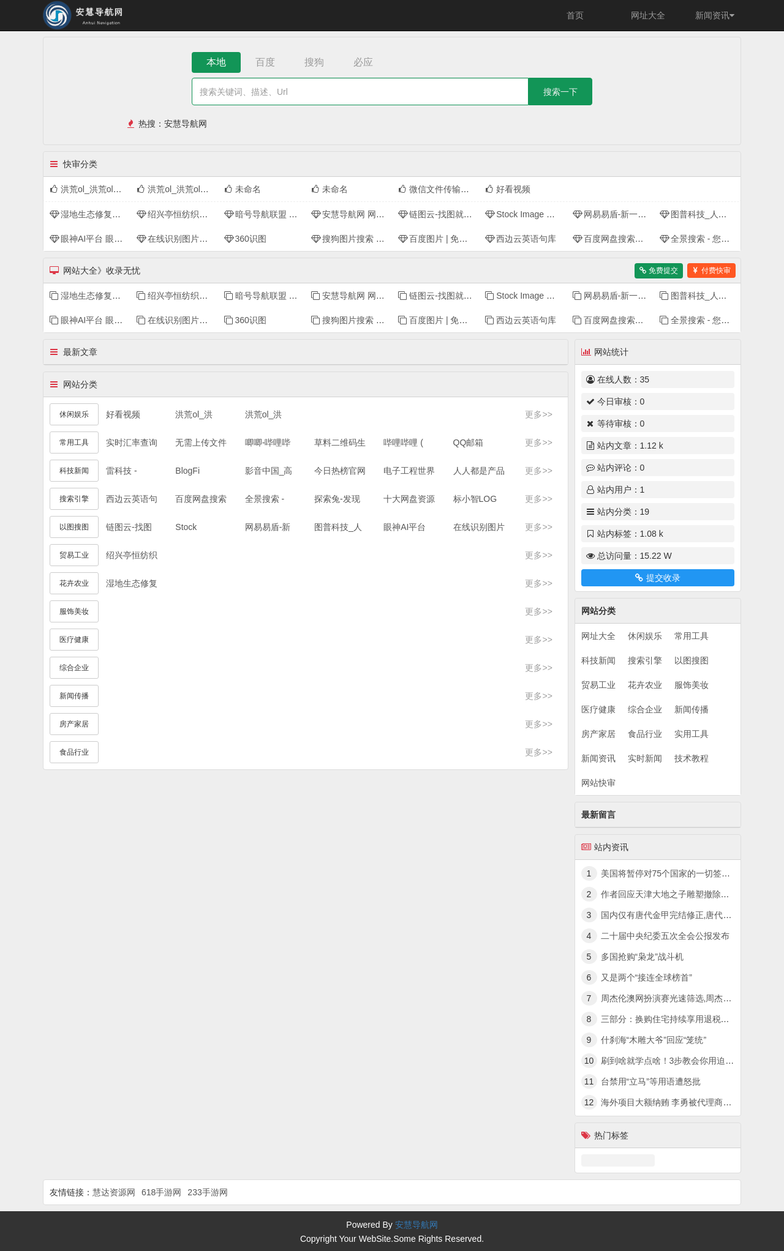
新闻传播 (691, 709)
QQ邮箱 (468, 442)
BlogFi (187, 471)
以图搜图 (691, 660)
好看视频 (507, 189)
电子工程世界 (409, 471)
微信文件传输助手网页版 (450, 189)
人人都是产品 (479, 471)
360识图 (245, 239)
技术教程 (691, 758)
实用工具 (691, 734)
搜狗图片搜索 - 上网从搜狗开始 (376, 239)
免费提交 (658, 270)
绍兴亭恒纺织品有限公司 (189, 214)
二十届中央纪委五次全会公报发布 (665, 936)
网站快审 (598, 783)
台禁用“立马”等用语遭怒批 (651, 1081)
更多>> (538, 414)
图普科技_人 (338, 527)
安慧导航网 (185, 124)
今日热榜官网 (340, 471)
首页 (575, 15)
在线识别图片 (479, 527)
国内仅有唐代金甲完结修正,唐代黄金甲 (675, 915)
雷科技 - (121, 471)
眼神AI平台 (404, 527)
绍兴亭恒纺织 (131, 555)
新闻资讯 (714, 15)
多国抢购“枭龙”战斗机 (642, 957)
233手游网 (207, 1192)
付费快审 (711, 270)
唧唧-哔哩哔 (268, 442)
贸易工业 (598, 685)
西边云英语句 (131, 499)
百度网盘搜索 (201, 499)
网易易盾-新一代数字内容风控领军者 (648, 214)
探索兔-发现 (337, 499)
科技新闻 (598, 660)
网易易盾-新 (268, 527)
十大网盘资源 (409, 499)
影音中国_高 (269, 471)
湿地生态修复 (131, 583)
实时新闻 (645, 758)
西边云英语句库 (520, 239)
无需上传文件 (201, 442)
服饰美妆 (691, 685)
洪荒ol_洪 (194, 414)
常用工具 (691, 636)
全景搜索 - (265, 499)
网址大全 (648, 15)
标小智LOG (475, 499)
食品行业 (645, 734)
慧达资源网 (113, 1192)
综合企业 (645, 709)
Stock (186, 527)
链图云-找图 (129, 527)
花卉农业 (645, 685)
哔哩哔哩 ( (403, 442)
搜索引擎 (645, 660)
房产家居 (598, 734)
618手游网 (161, 1192)
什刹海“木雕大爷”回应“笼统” (654, 1040)
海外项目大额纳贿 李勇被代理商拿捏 (671, 1102)
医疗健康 (598, 709)
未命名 (242, 189)
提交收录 (657, 578)
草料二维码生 (340, 442)
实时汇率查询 (131, 442)
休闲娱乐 (645, 636)
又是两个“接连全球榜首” (646, 977)
